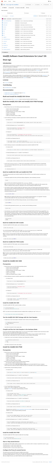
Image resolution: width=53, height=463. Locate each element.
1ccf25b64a (17, 41)
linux (4, 31)
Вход (49, 1)
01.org (24, 92)
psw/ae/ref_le (44, 75)
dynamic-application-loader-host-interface (24, 409)
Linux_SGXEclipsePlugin (7, 20)
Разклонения (46, 4)
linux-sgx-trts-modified (12, 4)
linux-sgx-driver (7, 72)
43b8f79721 (17, 29)
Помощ (14, 1)
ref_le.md (25, 77)
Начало (5, 1)
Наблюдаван (28, 4)
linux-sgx (37, 70)
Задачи (11, 7)
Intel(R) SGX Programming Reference (11, 94)
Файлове (4, 7)
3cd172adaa (17, 39)
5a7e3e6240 (17, 49)
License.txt (5, 41)
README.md (5, 45)
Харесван (37, 4)
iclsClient (10, 388)
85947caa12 (17, 37)
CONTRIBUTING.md (6, 39)
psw (4, 33)
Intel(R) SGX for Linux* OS (9, 92)
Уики (27, 7)
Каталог (9, 1)
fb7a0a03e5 (17, 45)
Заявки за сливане (20, 7)
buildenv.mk (5, 47)
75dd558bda (17, 27)
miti (4, 4)
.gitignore (4, 37)
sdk (3, 35)
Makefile (4, 43)
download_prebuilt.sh (6, 49)
